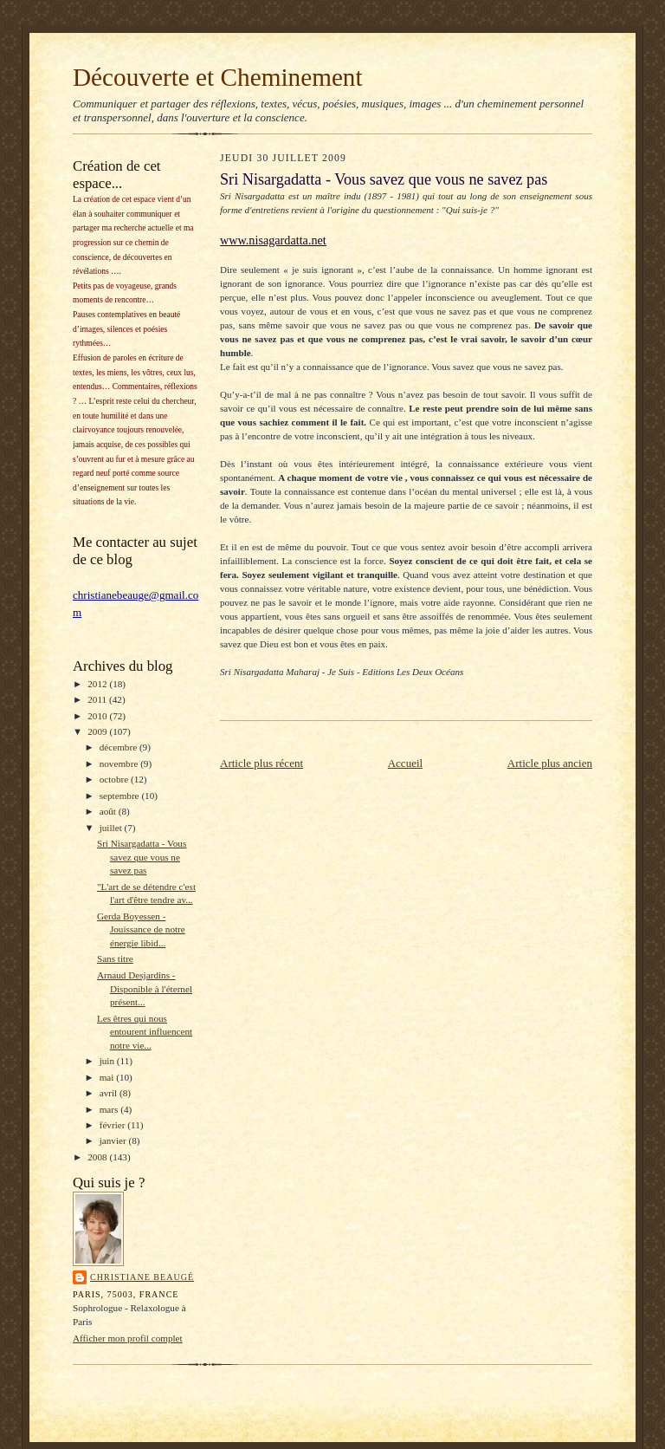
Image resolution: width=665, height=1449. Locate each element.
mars (110, 1109)
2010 (98, 716)
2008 (98, 1157)
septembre (121, 795)
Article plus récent (261, 763)
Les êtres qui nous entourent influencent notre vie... (144, 1031)
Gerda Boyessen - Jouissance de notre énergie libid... (141, 929)
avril (109, 1093)
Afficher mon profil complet (128, 1338)
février (114, 1125)
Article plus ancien (549, 763)
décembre (119, 747)
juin (108, 1061)
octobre (115, 779)
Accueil (405, 763)
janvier (114, 1140)
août (109, 811)
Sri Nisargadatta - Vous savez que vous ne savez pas (141, 856)
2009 (98, 731)
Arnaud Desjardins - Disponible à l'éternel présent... (144, 988)
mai (108, 1077)
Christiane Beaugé (142, 1277)
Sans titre (115, 958)
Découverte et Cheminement (218, 77)
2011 (98, 699)
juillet (112, 827)
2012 (98, 684)
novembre (120, 763)
